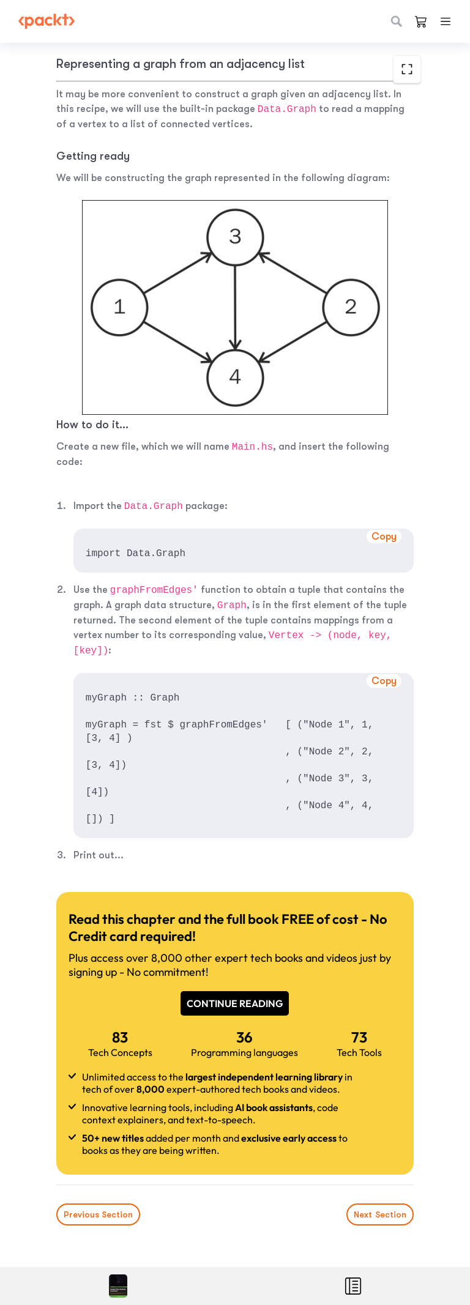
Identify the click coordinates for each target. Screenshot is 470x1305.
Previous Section (98, 1214)
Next (380, 1214)
